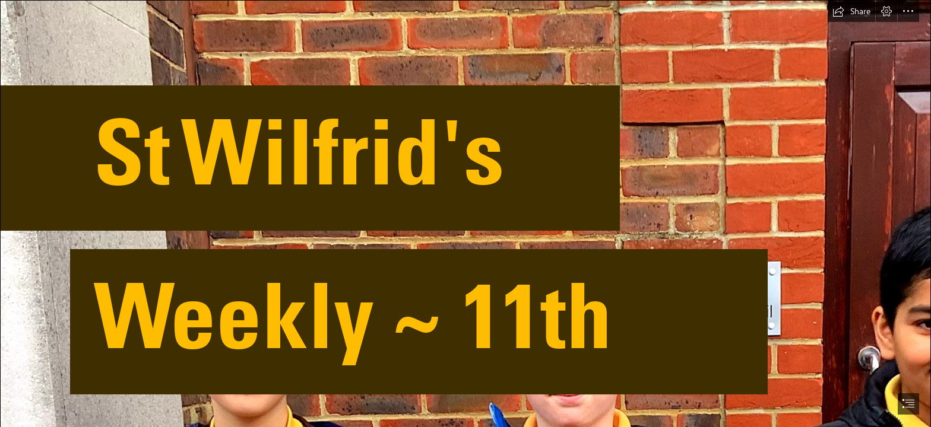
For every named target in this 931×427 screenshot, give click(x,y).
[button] (851, 11)
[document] (465, 213)
